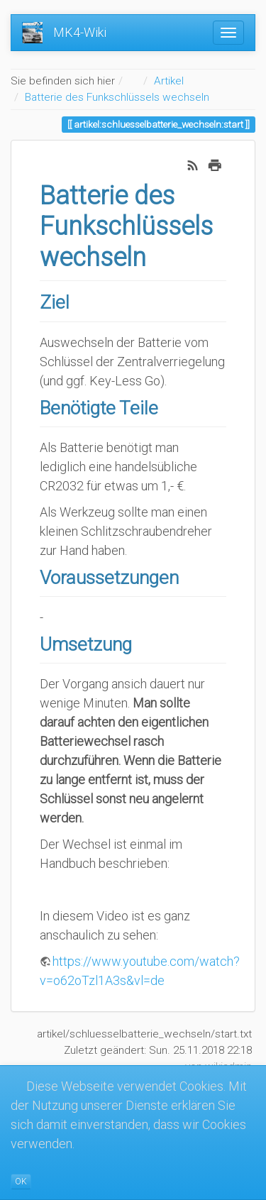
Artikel (169, 81)
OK (21, 1182)
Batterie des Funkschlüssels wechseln (117, 97)
